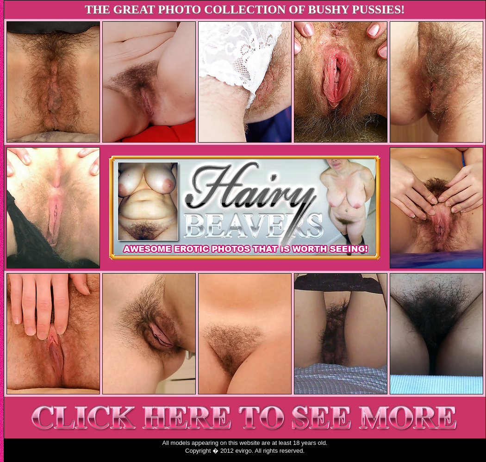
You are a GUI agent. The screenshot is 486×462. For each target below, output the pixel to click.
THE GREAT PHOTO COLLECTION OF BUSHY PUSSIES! (245, 9)
